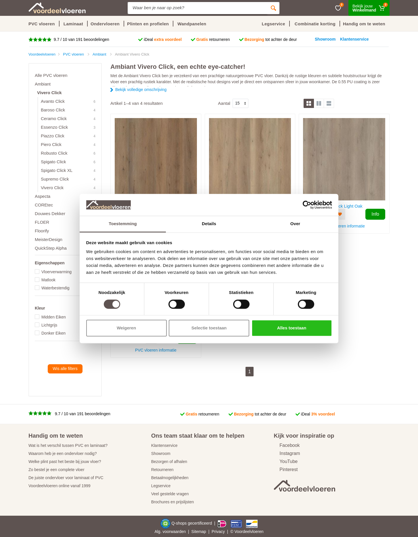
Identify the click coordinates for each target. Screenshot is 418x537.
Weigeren (126, 328)
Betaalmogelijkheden (170, 477)
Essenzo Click (54, 127)
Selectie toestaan (209, 328)
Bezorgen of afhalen (169, 461)
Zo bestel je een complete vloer (56, 469)
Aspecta (42, 196)
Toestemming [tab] (123, 223)
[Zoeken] (273, 8)
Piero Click (51, 144)
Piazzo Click (52, 135)
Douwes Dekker (50, 213)
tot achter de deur (271, 39)
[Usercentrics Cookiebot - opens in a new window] (307, 204)
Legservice (161, 485)
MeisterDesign (48, 239)
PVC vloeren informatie (344, 226)
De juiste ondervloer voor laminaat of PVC (65, 477)
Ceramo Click (54, 118)
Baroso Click (53, 109)
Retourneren (162, 469)
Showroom (160, 453)
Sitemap (198, 531)
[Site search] (197, 8)
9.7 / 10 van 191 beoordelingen (81, 39)
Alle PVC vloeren (51, 75)
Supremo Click (55, 179)
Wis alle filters (65, 368)
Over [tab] (295, 223)
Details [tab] (209, 223)
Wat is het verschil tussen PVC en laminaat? (68, 445)
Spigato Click (53, 161)
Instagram (287, 453)
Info (375, 214)
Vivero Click (49, 92)
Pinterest (286, 469)
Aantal (224, 103)
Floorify (42, 230)
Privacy (218, 531)
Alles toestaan (291, 328)
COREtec (44, 204)
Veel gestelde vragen (170, 494)
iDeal (163, 39)
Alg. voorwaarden (170, 531)
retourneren (213, 39)
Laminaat (73, 23)
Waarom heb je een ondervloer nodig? (62, 453)
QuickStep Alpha (51, 248)
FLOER (42, 222)
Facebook (287, 445)
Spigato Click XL (56, 170)
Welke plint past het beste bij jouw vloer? (64, 461)
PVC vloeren (41, 23)
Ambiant (43, 83)
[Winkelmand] (369, 8)
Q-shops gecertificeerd (192, 523)
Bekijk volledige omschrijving (140, 89)
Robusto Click (54, 153)
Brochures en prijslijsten (172, 502)
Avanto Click (53, 101)
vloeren (257, 531)
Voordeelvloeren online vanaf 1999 (59, 485)
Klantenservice (164, 445)
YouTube (286, 461)
